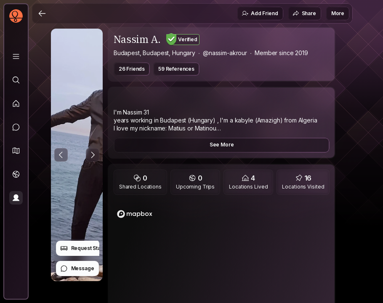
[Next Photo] (92, 155)
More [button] (337, 13)
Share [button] (304, 13)
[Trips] (16, 174)
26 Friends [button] (132, 69)
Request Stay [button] (82, 248)
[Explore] (16, 80)
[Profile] (16, 198)
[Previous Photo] (61, 155)
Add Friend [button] (260, 13)
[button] (16, 150)
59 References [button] (176, 69)
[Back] (42, 13)
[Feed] (16, 103)
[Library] (16, 56)
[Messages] (16, 127)
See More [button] (222, 144)
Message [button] (77, 268)
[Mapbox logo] (134, 214)
